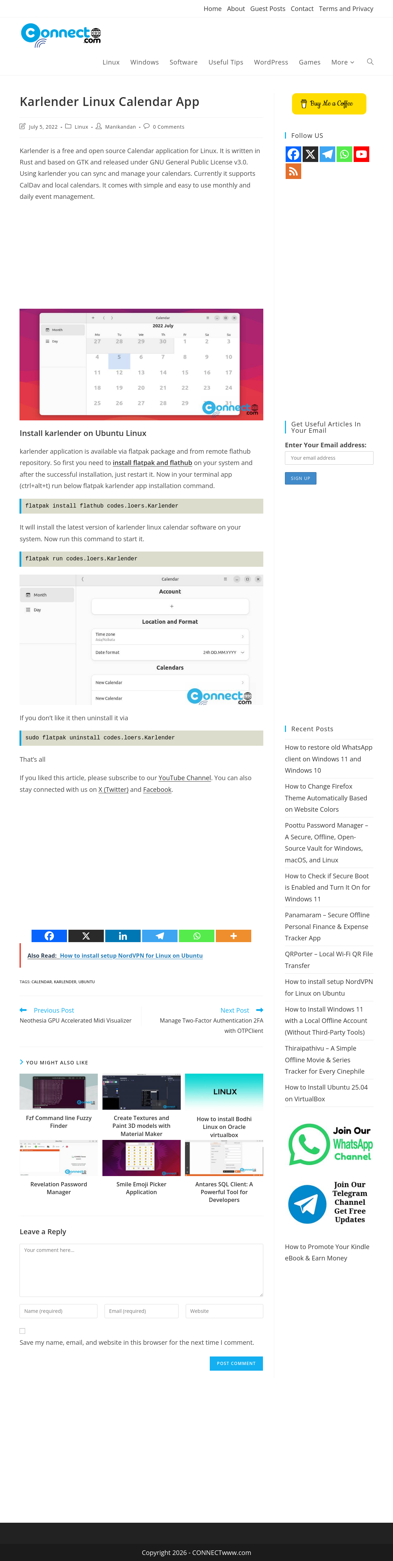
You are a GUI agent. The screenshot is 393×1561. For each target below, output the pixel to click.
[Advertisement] (141, 259)
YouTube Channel (185, 777)
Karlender (65, 981)
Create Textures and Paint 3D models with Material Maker (141, 1126)
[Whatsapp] (196, 936)
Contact (302, 8)
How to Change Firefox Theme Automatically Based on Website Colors (326, 797)
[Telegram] (160, 936)
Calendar (42, 981)
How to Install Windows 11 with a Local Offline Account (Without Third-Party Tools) (326, 1020)
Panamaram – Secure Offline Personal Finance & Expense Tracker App (327, 926)
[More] (233, 936)
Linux (81, 126)
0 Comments (169, 126)
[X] (86, 936)
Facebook (157, 789)
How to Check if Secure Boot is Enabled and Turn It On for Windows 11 (327, 887)
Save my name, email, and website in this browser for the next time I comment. (136, 1342)
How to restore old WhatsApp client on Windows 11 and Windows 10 (328, 758)
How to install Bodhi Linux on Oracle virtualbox (224, 1127)
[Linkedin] (123, 936)
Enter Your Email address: (325, 445)
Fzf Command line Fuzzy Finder (58, 1122)
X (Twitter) (113, 789)
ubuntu (86, 981)
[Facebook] (49, 936)
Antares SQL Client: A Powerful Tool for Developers (224, 1192)
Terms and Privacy (346, 8)
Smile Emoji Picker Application (142, 1188)
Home (213, 8)
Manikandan (120, 126)
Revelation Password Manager (58, 1188)
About (236, 8)
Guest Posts (267, 8)
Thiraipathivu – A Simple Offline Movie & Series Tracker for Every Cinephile (325, 1059)
